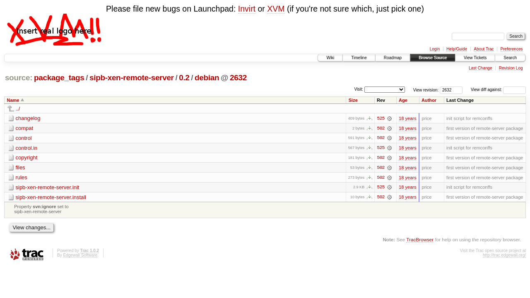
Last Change (480, 68)
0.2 (184, 77)
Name (13, 100)
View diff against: (498, 89)
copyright (27, 158)
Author (429, 100)
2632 (238, 77)
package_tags (59, 77)
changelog (28, 118)
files (20, 168)
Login (435, 49)
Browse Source (433, 57)
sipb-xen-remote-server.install (51, 198)
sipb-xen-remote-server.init (48, 188)
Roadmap (393, 57)
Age (403, 100)
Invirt (246, 8)
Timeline (358, 57)
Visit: (358, 89)
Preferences (512, 49)
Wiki (330, 57)
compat (25, 128)
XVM (275, 8)
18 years (407, 118)
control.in (27, 148)
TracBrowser (420, 240)
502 (380, 128)
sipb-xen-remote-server (131, 77)
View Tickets (475, 57)
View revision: (426, 89)
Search (510, 57)
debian (207, 77)
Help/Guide (456, 49)
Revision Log (511, 68)
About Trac (484, 49)
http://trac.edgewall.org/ (504, 256)
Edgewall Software (80, 256)
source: (18, 77)
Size (353, 100)
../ (18, 109)
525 (380, 118)
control (24, 138)
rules (21, 178)
